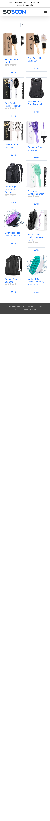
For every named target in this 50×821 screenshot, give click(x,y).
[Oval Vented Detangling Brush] (36, 175)
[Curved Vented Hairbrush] (13, 131)
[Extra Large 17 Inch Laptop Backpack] (13, 173)
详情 (14, 72)
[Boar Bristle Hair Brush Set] (36, 44)
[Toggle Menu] (45, 12)
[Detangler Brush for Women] (36, 132)
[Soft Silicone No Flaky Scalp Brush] (13, 219)
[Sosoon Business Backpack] (13, 265)
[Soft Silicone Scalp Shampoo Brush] (36, 220)
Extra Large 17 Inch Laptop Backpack (12, 189)
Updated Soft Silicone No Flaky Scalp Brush (36, 282)
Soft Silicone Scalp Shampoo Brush (35, 237)
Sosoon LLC (32, 306)
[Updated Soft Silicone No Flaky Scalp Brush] (36, 265)
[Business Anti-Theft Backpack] (36, 88)
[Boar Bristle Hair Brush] (13, 44)
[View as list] (27, 25)
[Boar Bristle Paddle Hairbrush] (13, 89)
